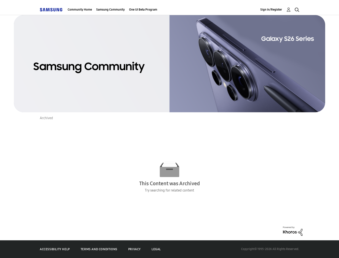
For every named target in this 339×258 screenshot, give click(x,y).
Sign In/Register (271, 9)
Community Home (80, 9)
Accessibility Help (55, 249)
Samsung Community (110, 9)
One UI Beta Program (143, 9)
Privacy (134, 249)
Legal (156, 249)
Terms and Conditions (99, 249)
